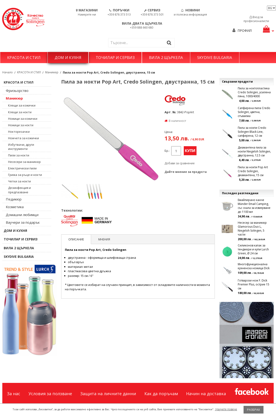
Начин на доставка (206, 393)
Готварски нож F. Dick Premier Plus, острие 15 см (253, 284)
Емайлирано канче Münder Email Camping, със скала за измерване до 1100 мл (254, 206)
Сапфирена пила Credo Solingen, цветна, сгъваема (254, 112)
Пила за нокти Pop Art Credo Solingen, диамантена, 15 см (253, 171)
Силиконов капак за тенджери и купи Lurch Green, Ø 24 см (253, 249)
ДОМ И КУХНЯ (68, 57)
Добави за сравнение (180, 163)
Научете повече (226, 409)
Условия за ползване (50, 393)
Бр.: (167, 151)
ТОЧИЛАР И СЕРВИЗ (115, 57)
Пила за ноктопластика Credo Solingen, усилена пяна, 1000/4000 (254, 92)
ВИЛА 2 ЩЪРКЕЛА (166, 57)
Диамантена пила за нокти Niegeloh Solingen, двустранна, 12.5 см (254, 151)
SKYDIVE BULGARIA (214, 57)
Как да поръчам (161, 393)
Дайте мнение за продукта (186, 172)
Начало (7, 72)
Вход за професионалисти (256, 19)
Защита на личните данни (108, 393)
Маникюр (51, 72)
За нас (13, 393)
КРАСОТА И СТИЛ (24, 57)
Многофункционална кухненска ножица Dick (254, 266)
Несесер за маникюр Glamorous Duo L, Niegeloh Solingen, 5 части (252, 228)
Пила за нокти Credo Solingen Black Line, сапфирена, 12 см (252, 132)
